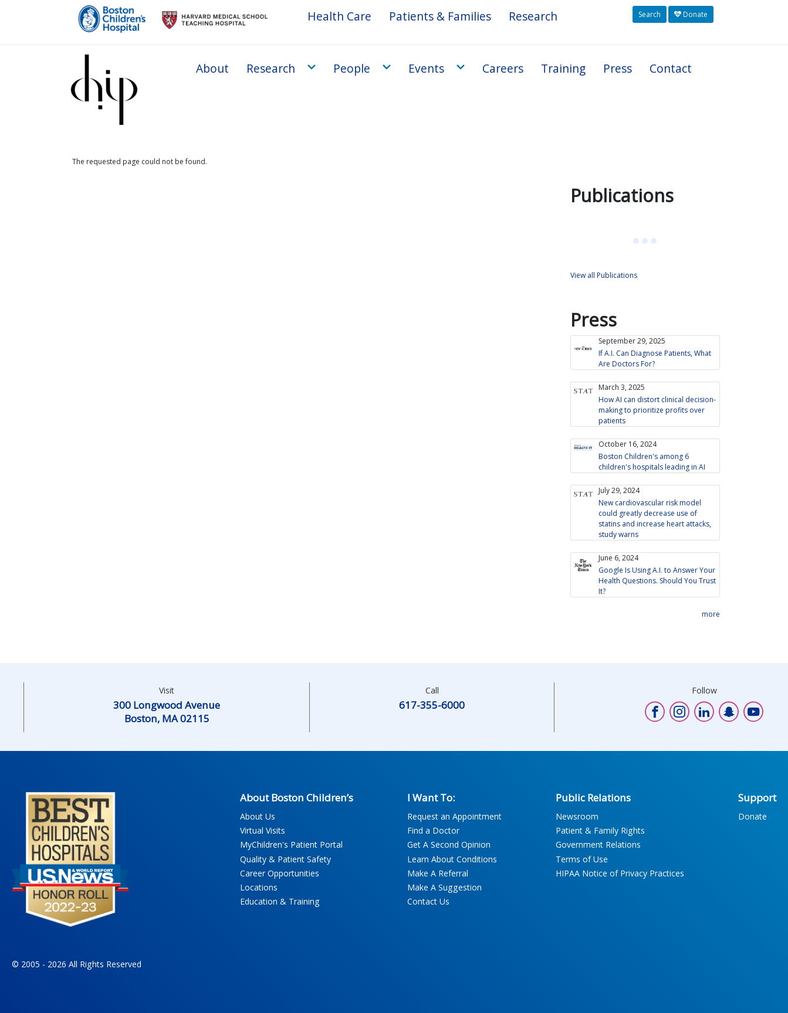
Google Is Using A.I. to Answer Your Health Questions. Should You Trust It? (657, 580)
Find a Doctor (433, 830)
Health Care (339, 16)
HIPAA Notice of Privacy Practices (620, 873)
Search (649, 14)
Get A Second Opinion (449, 844)
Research (533, 16)
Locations (259, 887)
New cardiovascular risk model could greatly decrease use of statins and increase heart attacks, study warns (654, 518)
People (351, 68)
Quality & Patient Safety (285, 859)
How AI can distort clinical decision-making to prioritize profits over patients (657, 410)
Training (563, 68)
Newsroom (577, 816)
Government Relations (598, 844)
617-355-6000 (432, 705)
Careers (502, 68)
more (711, 614)
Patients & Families (440, 16)
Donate (691, 14)
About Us (257, 816)
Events (426, 68)
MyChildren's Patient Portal (291, 844)
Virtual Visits (262, 830)
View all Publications (603, 275)
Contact (671, 68)
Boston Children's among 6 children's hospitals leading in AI (651, 461)
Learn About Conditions (452, 859)
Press (617, 68)
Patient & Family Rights (600, 830)
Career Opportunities (279, 873)
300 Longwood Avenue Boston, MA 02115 (166, 711)
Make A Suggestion (444, 887)
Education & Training (280, 901)
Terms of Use (582, 859)
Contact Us (428, 901)
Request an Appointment (454, 816)
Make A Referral (437, 873)
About (212, 68)
